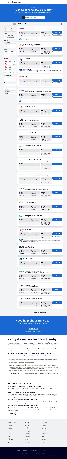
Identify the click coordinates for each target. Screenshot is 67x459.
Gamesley (44, 427)
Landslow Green (45, 433)
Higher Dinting (28, 432)
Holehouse (10, 433)
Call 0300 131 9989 (33, 328)
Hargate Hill (27, 430)
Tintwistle (10, 441)
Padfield (43, 436)
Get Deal (57, 32)
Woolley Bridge (28, 443)
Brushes (9, 424)
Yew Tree (43, 443)
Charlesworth (10, 425)
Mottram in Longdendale (30, 435)
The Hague (44, 440)
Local (57, 2)
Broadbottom (44, 422)
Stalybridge (10, 440)
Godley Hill (44, 429)
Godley (26, 429)
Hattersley (44, 430)
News (49, 450)
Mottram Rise (44, 435)
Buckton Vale (27, 424)
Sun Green (27, 440)
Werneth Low (44, 441)
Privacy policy (42, 450)
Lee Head (10, 435)
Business (45, 2)
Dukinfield (44, 425)
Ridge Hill (10, 438)
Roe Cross (27, 438)
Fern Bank (10, 427)
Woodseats (10, 443)
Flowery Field (27, 427)
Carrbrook (44, 424)
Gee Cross (10, 429)
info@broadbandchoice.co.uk (30, 453)
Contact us (25, 450)
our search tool (20, 350)
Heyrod (9, 432)
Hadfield (9, 430)
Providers (51, 2)
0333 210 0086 (42, 453)
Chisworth (27, 425)
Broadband (33, 2)
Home (29, 7)
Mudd (9, 436)
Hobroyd (43, 432)
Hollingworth (27, 433)
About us (18, 450)
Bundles (40, 2)
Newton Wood (27, 436)
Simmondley (44, 438)
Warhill (26, 441)
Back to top (12, 414)
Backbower (27, 422)
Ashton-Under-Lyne (12, 422)
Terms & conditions (33, 450)
